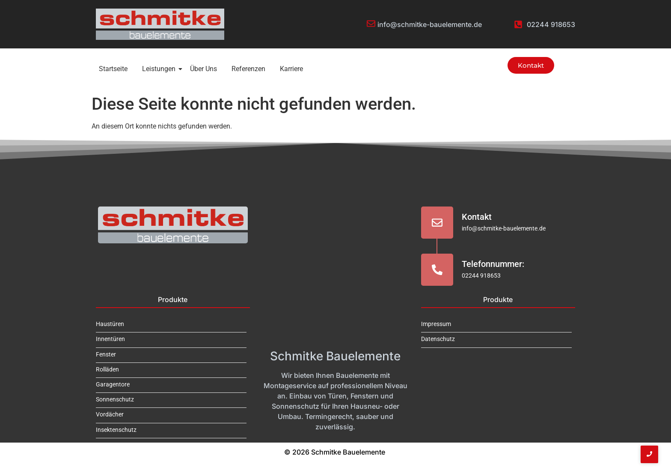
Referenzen (248, 69)
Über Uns (203, 69)
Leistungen (160, 69)
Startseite (113, 69)
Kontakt (477, 217)
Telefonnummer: (493, 264)
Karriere (291, 69)
